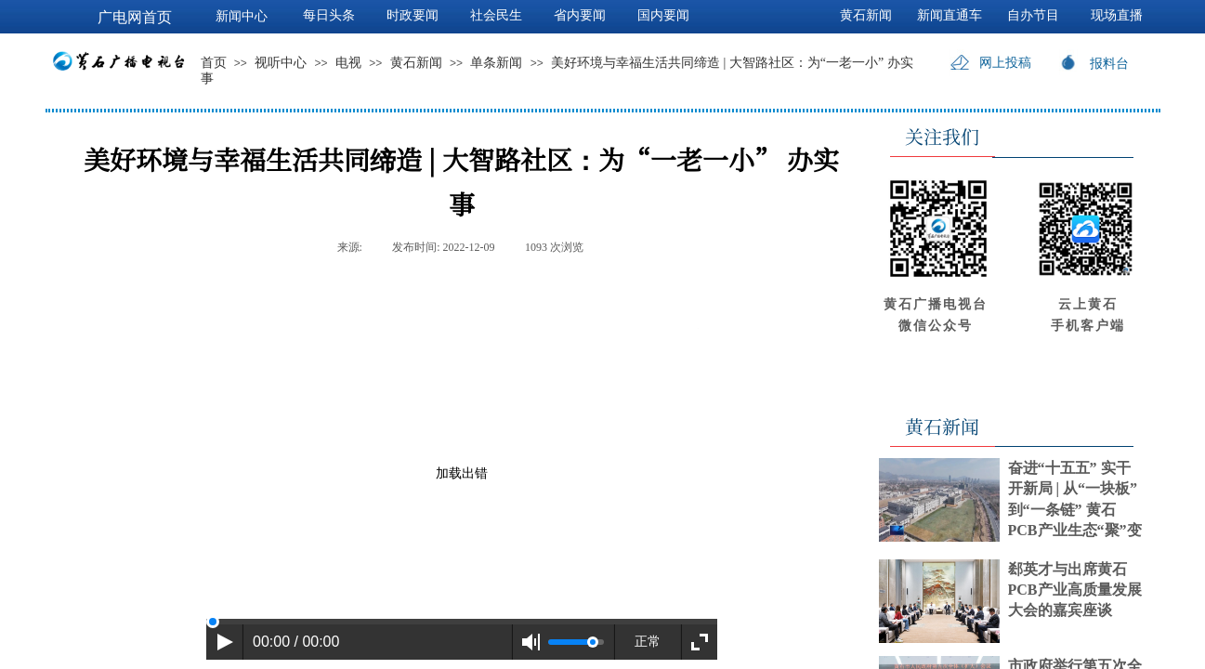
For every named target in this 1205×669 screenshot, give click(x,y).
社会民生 (496, 15)
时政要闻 (412, 15)
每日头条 (329, 15)
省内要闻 (580, 15)
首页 (214, 63)
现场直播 (1117, 15)
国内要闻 (663, 15)
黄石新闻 (416, 63)
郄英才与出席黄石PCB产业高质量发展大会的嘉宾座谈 (1075, 590)
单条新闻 (496, 63)
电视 (348, 63)
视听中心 (281, 63)
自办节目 (1033, 15)
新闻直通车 (949, 15)
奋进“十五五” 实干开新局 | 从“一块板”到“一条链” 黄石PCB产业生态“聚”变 (1075, 499)
